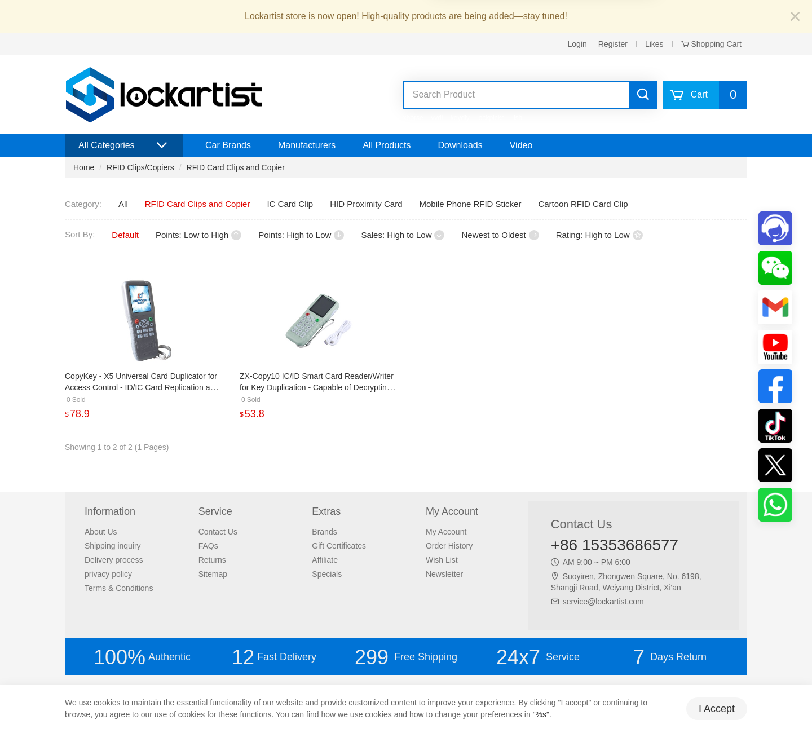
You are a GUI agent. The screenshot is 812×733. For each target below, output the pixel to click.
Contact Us (217, 531)
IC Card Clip (290, 204)
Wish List (442, 559)
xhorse (413, 118)
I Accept (717, 708)
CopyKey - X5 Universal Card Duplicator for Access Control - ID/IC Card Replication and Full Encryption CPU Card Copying (142, 387)
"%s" (541, 714)
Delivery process (114, 559)
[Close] (795, 17)
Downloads (460, 145)
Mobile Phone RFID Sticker (471, 204)
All (123, 204)
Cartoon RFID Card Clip (583, 204)
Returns (212, 559)
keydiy (460, 118)
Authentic (142, 657)
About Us (101, 531)
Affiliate (325, 559)
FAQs (208, 545)
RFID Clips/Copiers (140, 167)
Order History (449, 545)
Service (538, 657)
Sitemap (212, 574)
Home (83, 167)
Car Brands (228, 145)
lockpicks (491, 118)
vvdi (437, 118)
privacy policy (108, 574)
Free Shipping (406, 657)
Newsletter (444, 574)
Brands (324, 531)
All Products (387, 145)
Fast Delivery (274, 657)
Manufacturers (307, 145)
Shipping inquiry (113, 545)
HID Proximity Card (366, 204)
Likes (654, 43)
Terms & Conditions (119, 588)
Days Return (670, 657)
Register (613, 43)
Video (521, 145)
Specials (327, 574)
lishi (518, 118)
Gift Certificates (339, 545)
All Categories (124, 145)
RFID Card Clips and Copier (236, 167)
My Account (446, 531)
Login (577, 43)
